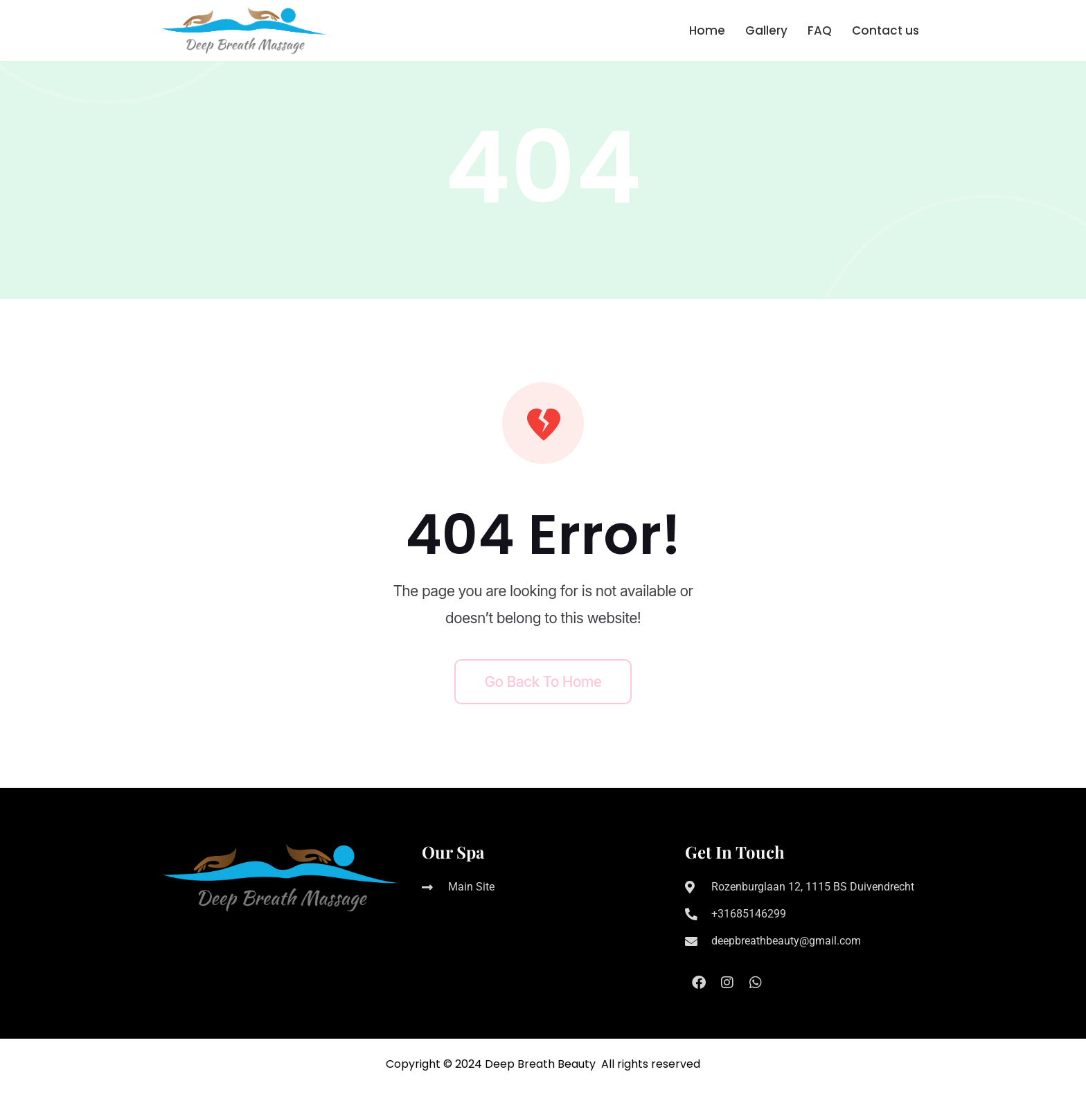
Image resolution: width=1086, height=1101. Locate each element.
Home (707, 30)
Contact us (885, 30)
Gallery (766, 30)
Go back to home (543, 681)
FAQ (820, 30)
